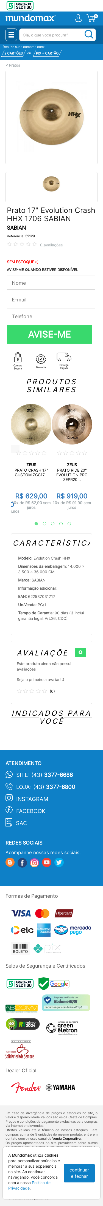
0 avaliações (51, 245)
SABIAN (16, 228)
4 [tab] (58, 524)
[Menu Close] (11, 34)
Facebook (30, 811)
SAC (21, 823)
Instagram (32, 799)
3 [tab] (50, 524)
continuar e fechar (79, 1173)
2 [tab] (41, 524)
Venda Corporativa (66, 1138)
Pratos (14, 65)
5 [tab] (66, 524)
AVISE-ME (49, 334)
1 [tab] (33, 524)
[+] (80, 652)
